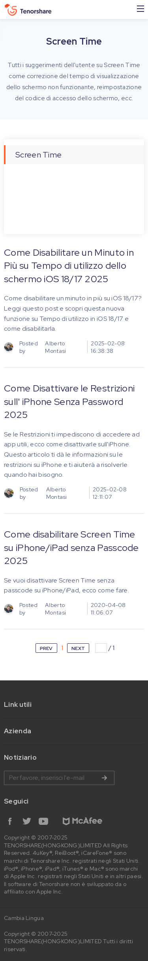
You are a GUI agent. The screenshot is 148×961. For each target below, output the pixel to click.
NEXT (78, 648)
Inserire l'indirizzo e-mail (59, 778)
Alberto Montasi (55, 347)
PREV (46, 648)
